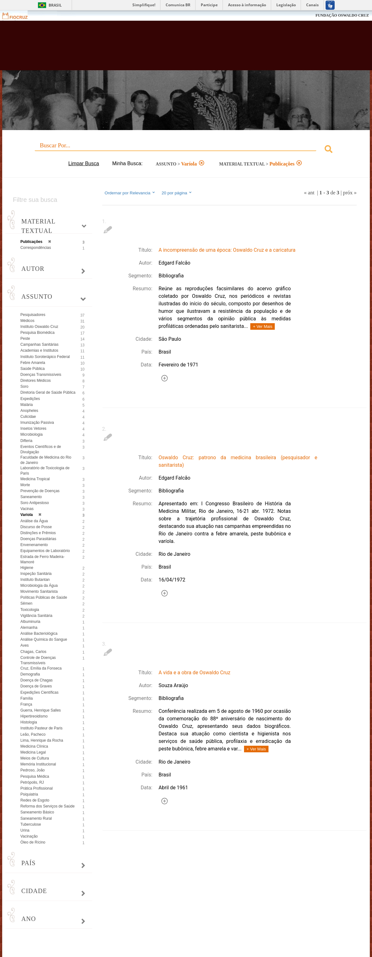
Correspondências (35, 247)
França (26, 704)
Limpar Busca (83, 163)
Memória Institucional (38, 764)
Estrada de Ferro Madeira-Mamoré (42, 559)
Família (26, 698)
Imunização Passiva (37, 422)
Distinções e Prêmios (38, 533)
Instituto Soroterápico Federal (45, 357)
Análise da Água (34, 521)
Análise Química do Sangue (43, 639)
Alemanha (28, 627)
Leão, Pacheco (32, 734)
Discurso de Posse (36, 527)
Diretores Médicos (35, 380)
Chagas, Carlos (33, 651)
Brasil (55, 5)
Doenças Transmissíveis (40, 374)
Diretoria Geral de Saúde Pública (47, 392)
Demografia (30, 674)
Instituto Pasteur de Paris (41, 728)
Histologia (28, 722)
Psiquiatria (29, 794)
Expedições (30, 399)
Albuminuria (30, 621)
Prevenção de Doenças (40, 491)
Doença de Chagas (36, 680)
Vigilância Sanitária (36, 615)
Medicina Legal (33, 752)
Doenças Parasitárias (38, 539)
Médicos (27, 320)
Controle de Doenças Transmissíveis (38, 660)
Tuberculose (30, 824)
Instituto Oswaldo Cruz (39, 326)
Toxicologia (29, 609)
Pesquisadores (32, 315)
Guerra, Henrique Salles (40, 710)
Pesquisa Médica (34, 776)
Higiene (26, 567)
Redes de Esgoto (34, 800)
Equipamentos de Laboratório (45, 551)
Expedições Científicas (39, 692)
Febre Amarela (32, 362)
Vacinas (27, 509)
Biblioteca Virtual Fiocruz (163, 49)
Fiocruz (18, 15)
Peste (25, 338)
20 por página (177, 192)
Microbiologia (31, 434)
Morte (25, 485)
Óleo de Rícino (32, 842)
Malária (26, 404)
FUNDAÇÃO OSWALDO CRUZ (342, 15)
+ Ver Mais (262, 326)
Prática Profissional (36, 788)
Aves (24, 645)
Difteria (26, 441)
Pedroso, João (32, 770)
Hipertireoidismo (34, 716)
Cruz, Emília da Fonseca (40, 668)
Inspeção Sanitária (35, 573)
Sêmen (26, 603)
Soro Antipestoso (34, 503)
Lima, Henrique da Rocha (41, 740)
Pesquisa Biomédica (37, 332)
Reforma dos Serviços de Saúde (47, 806)
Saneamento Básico (37, 812)
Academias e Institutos (39, 350)
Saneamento (31, 497)
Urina (24, 830)
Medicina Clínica (34, 746)
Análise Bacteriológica (38, 633)
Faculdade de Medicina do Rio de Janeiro (45, 460)
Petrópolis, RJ (32, 782)
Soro (24, 386)
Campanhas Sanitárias (39, 344)
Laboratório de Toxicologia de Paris (45, 471)
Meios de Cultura (34, 758)
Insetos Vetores (33, 428)
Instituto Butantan (35, 579)
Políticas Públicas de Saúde (43, 597)
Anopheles (29, 410)
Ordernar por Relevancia (130, 192)
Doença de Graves (36, 686)
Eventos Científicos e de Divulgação (40, 449)
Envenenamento (34, 545)
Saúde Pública (32, 368)
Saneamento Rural (36, 818)
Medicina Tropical (35, 479)
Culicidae (28, 416)
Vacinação (29, 836)
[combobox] (186, 150)
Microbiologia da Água (39, 585)
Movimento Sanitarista (39, 591)
